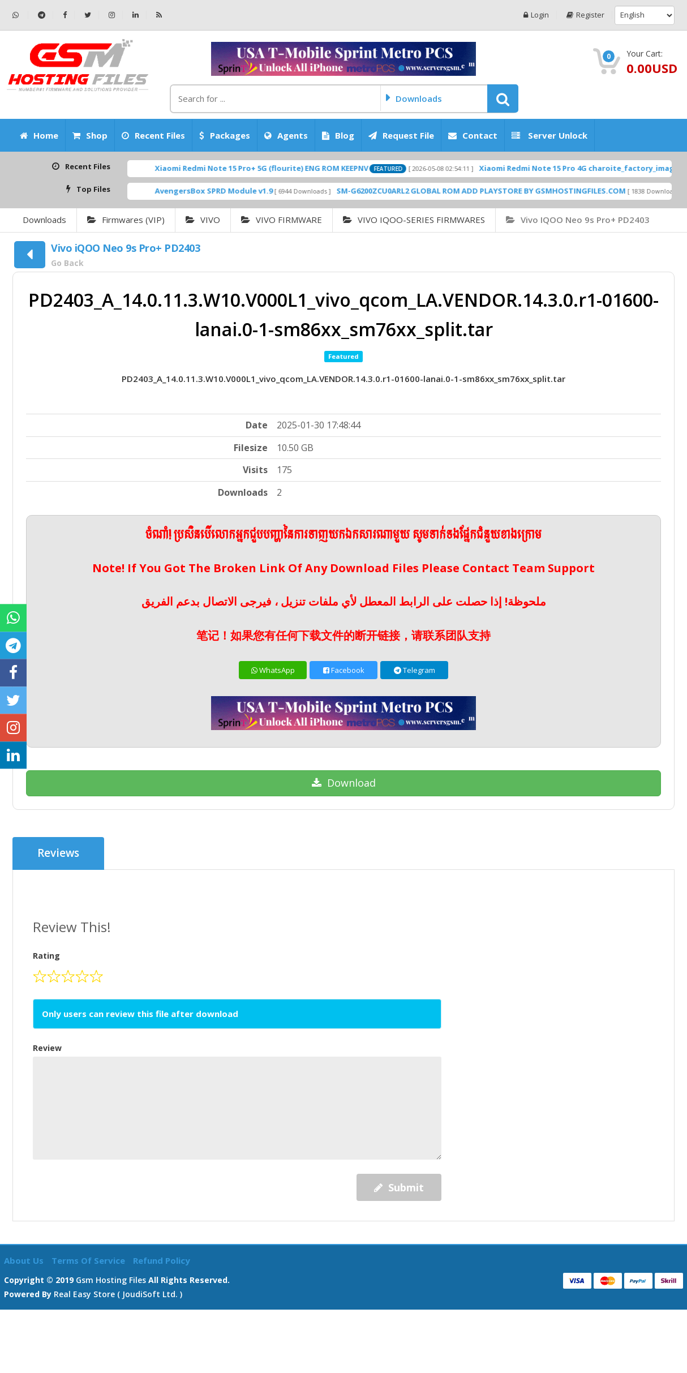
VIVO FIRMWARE (281, 219)
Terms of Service (89, 1260)
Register (585, 15)
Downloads (44, 219)
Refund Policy (161, 1260)
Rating (46, 955)
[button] (502, 98)
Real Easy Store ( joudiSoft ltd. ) (118, 1294)
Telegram (414, 670)
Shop (90, 135)
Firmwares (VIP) (126, 219)
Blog (338, 135)
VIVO (203, 219)
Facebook (343, 670)
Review (47, 1047)
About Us (25, 1260)
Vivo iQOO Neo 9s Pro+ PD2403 (578, 219)
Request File (401, 135)
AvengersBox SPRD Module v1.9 (280, 191)
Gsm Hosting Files (111, 1280)
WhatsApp (273, 670)
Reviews (58, 853)
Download (344, 783)
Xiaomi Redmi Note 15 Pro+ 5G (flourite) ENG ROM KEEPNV (328, 168)
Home (39, 135)
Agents (286, 135)
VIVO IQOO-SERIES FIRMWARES (414, 219)
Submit (399, 1187)
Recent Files (153, 135)
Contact (472, 135)
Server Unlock (549, 135)
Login (536, 15)
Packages (224, 135)
